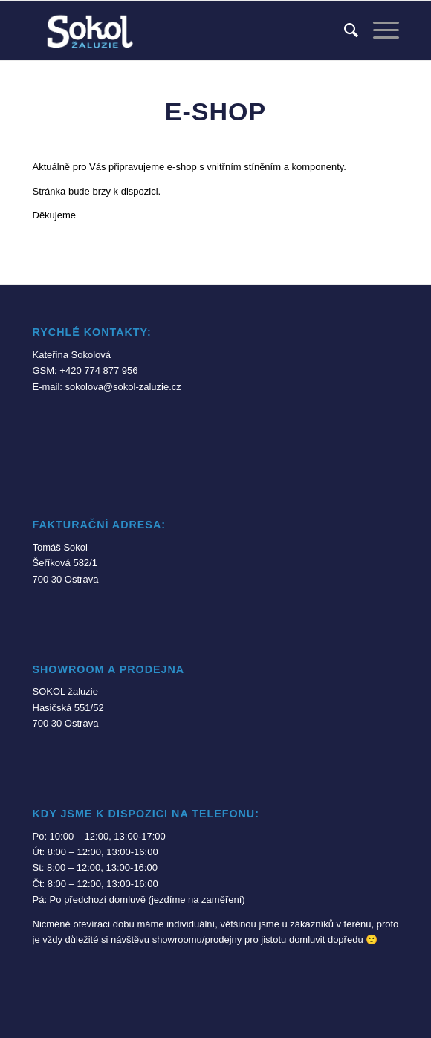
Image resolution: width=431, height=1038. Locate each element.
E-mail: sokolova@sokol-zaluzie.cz (107, 386)
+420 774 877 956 (98, 370)
